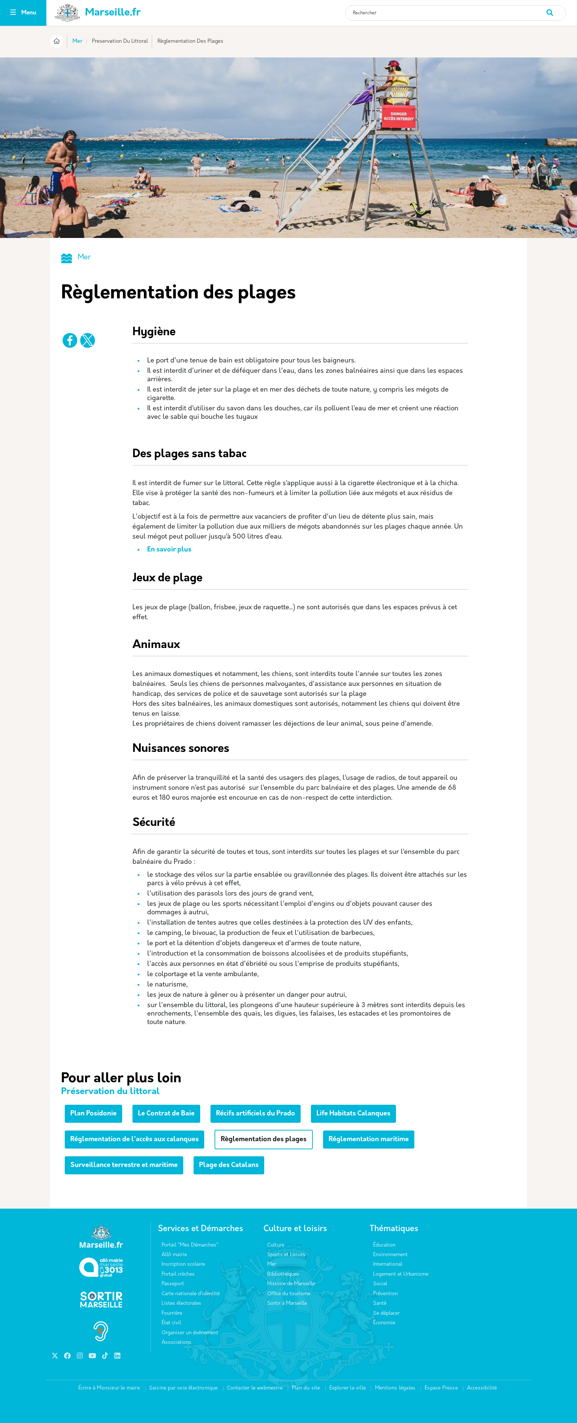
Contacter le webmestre (255, 1388)
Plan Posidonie (93, 1113)
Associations (176, 1342)
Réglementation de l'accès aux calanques (134, 1139)
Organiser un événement (190, 1333)
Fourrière (172, 1313)
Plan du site (306, 1388)
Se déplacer (386, 1313)
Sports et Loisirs (286, 1254)
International (387, 1264)
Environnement (390, 1254)
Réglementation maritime (369, 1139)
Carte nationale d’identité (191, 1293)
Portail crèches (178, 1274)
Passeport (173, 1284)
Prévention (385, 1293)
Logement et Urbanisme (400, 1274)
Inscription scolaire (183, 1264)
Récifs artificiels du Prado (255, 1113)
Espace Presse (441, 1388)
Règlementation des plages (264, 1139)
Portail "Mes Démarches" (190, 1245)
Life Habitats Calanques (353, 1113)
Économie (384, 1323)
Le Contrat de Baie (166, 1113)
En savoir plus (169, 549)
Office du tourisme (288, 1293)
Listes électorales (181, 1303)
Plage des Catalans (229, 1165)
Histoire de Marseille (291, 1284)
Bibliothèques (283, 1274)
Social (380, 1284)
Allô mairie (174, 1254)
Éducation (384, 1245)
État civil (171, 1323)
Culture (275, 1245)
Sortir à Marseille (287, 1303)
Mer (77, 41)
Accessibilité (482, 1388)
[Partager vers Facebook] (70, 340)
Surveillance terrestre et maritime (124, 1165)
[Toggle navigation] (13, 13)
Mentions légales (395, 1388)
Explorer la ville (347, 1388)
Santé (379, 1303)
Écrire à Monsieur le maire (109, 1388)
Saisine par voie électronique (183, 1388)
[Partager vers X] (87, 340)
